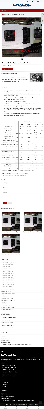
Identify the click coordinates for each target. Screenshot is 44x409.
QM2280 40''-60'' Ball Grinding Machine (9, 376)
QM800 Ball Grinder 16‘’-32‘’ (8, 279)
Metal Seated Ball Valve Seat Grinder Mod (11, 254)
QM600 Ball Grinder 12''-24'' (8, 275)
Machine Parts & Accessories (7, 309)
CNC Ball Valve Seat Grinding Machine (11, 231)
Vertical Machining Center (7, 295)
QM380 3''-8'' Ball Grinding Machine (9, 367)
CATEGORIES (4, 10)
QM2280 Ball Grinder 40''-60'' (8, 286)
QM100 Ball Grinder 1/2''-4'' (8, 264)
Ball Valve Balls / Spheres (7, 305)
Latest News (5, 379)
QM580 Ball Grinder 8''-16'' (8, 271)
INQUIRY (5, 69)
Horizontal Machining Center (7, 298)
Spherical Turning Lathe (6, 291)
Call (16, 407)
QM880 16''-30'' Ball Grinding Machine (9, 371)
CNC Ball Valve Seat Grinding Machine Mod (33, 231)
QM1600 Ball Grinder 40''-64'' (8, 284)
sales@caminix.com (8, 340)
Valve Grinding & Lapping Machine (8, 300)
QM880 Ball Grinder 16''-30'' (8, 277)
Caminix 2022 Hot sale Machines (8, 293)
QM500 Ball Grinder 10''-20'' (8, 273)
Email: (4, 187)
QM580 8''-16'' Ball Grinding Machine (9, 369)
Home (4, 14)
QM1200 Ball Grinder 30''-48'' (8, 282)
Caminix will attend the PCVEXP (8, 325)
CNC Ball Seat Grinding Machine (17, 14)
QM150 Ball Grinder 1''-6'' (8, 266)
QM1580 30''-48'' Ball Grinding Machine (9, 373)
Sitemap (36, 404)
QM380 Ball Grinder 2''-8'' (8, 268)
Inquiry (27, 407)
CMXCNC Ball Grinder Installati (8, 327)
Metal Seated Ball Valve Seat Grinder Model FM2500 (15, 175)
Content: (5, 192)
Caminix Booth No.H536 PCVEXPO (9, 317)
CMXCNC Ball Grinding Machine (8, 262)
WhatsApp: (5, 182)
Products (8, 14)
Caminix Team (4, 386)
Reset (10, 202)
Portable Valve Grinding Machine (8, 307)
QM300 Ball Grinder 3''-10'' (8, 269)
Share (5, 407)
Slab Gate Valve (5, 302)
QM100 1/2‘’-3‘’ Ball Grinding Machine (9, 365)
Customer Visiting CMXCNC (7, 322)
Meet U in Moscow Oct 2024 (7, 320)
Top (38, 407)
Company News (5, 382)
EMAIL (10, 69)
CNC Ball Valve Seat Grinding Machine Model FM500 (17, 173)
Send (5, 202)
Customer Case (5, 384)
